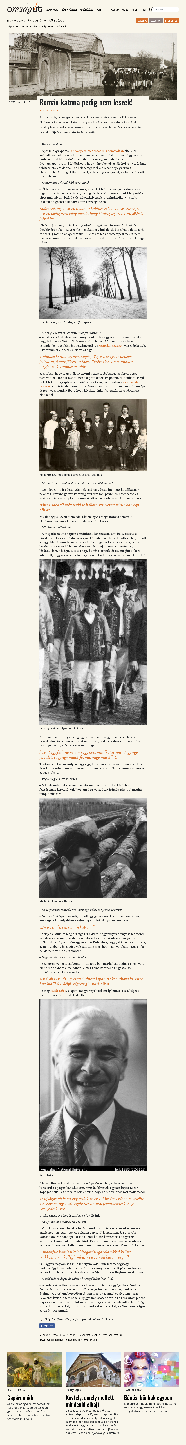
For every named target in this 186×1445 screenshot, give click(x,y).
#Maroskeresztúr (112, 1334)
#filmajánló (63, 26)
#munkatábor (74, 1339)
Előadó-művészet (69, 9)
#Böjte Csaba (67, 1334)
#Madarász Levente (89, 1334)
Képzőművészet (87, 9)
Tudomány (114, 9)
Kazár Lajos (58, 991)
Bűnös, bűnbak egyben (148, 1397)
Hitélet (135, 9)
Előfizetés (171, 20)
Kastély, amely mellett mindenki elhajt (90, 1400)
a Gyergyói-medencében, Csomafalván (97, 151)
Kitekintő (145, 9)
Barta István (48, 110)
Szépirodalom (52, 9)
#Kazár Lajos (91, 1339)
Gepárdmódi (20, 1398)
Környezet (101, 9)
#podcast (13, 26)
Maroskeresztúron (111, 345)
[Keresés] (165, 9)
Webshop (156, 20)
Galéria (142, 20)
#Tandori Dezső (48, 1334)
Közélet (125, 9)
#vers (36, 26)
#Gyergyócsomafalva (51, 1339)
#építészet (48, 26)
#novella (26, 26)
